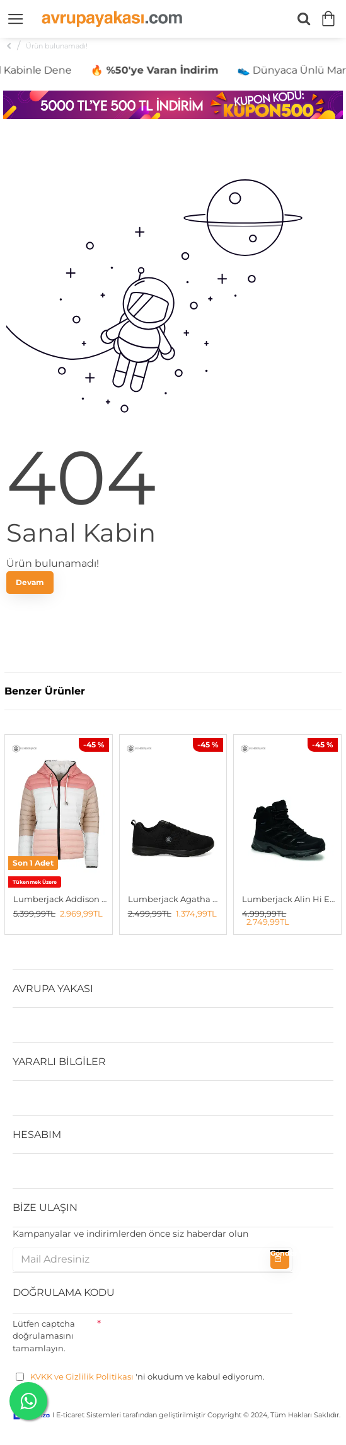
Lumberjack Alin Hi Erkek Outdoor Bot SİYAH (290, 899)
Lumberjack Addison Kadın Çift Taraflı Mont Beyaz (61, 899)
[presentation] (196, 1338)
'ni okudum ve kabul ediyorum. (140, 1377)
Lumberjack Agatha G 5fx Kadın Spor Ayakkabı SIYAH (176, 899)
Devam (30, 582)
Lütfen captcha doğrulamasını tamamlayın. (44, 1336)
